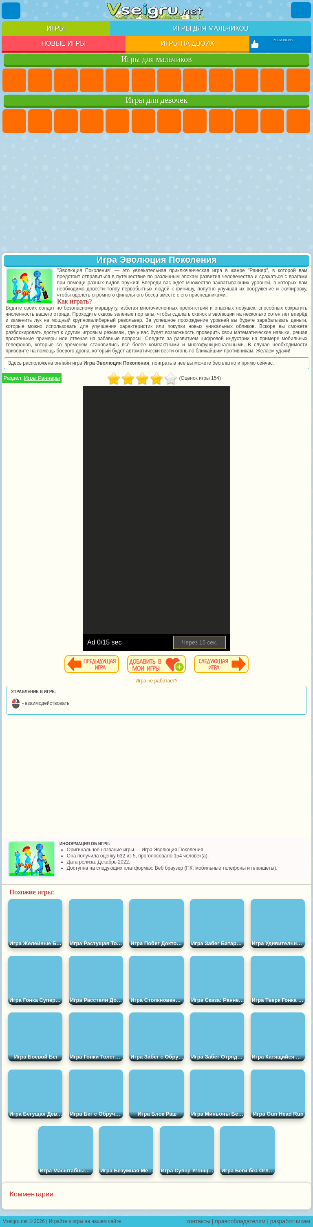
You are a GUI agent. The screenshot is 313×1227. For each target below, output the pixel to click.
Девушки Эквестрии (40, 121)
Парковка (14, 80)
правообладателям (240, 1221)
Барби (92, 121)
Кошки (272, 121)
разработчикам (290, 1221)
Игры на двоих (187, 43)
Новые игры (63, 43)
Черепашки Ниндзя (221, 80)
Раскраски (195, 121)
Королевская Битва (143, 80)
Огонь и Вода (66, 121)
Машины (195, 80)
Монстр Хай (143, 121)
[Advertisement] (156, 194)
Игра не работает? (156, 681)
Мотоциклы (246, 80)
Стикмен (272, 80)
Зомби (117, 80)
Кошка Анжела (221, 121)
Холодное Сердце (246, 121)
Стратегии (66, 80)
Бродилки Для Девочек (169, 121)
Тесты (117, 121)
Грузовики (298, 80)
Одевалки (298, 121)
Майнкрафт (169, 80)
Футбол (40, 80)
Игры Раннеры (42, 378)
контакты (198, 1221)
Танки (92, 80)
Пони (14, 121)
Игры (55, 28)
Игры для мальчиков (210, 28)
